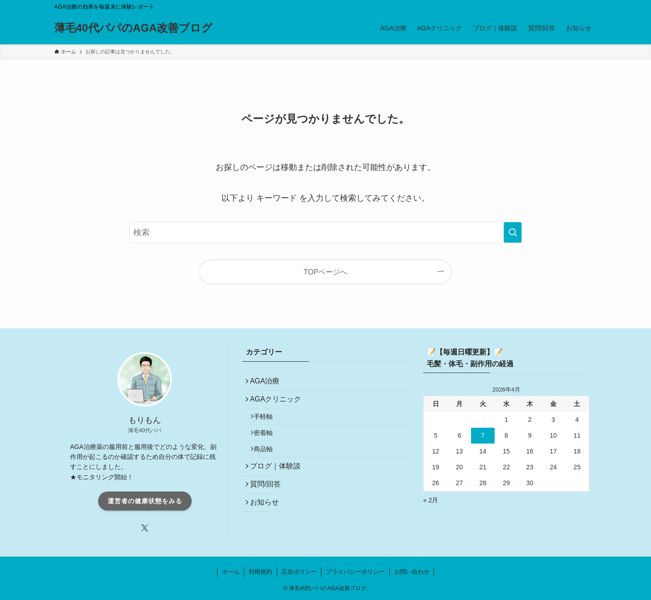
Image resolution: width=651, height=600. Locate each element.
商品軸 (268, 463)
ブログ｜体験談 (278, 483)
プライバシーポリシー (355, 571)
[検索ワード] (325, 232)
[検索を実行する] (513, 232)
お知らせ (267, 526)
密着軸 (268, 444)
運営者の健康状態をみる (145, 501)
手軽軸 (268, 424)
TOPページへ (326, 272)
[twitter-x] (144, 528)
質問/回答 (268, 505)
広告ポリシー (299, 571)
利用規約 (260, 571)
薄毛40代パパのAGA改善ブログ (133, 28)
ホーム (231, 571)
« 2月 (430, 500)
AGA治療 (268, 383)
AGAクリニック (279, 404)
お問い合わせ (411, 571)
